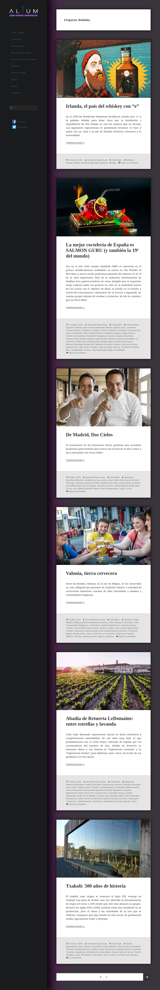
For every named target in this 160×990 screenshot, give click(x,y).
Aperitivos (128, 477)
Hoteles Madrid (121, 485)
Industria (112, 338)
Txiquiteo (70, 955)
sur (103, 633)
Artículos (16, 39)
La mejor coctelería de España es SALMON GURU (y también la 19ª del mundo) (102, 250)
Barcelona (70, 480)
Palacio (96, 488)
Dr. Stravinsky (79, 336)
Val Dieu (78, 636)
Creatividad (77, 333)
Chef (121, 480)
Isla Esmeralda (87, 162)
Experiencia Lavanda (122, 790)
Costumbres (95, 625)
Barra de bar (89, 327)
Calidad (94, 949)
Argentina (70, 327)
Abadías (128, 619)
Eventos (127, 949)
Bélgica (77, 622)
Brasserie (103, 622)
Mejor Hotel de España (129, 795)
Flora (92, 793)
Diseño (69, 336)
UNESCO (70, 636)
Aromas (105, 946)
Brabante (94, 622)
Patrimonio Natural (101, 798)
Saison (89, 633)
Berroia (121, 946)
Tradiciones (120, 633)
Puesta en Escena (129, 344)
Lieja (117, 628)
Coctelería (85, 330)
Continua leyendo (74, 142)
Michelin (88, 488)
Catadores (131, 327)
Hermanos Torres (105, 485)
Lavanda (100, 795)
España (120, 336)
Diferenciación (132, 787)
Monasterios (72, 798)
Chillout (81, 787)
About (14, 86)
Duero (69, 790)
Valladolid (108, 801)
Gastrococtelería (87, 338)
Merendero (106, 952)
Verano (93, 636)
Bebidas (130, 160)
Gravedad (112, 793)
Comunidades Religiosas (77, 625)
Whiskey (112, 162)
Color (136, 622)
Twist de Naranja (99, 350)
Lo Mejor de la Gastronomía (86, 341)
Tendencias (71, 801)
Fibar (76, 338)
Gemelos (136, 483)
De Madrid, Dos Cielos (89, 434)
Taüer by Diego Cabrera (109, 347)
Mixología (78, 344)
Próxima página (147, 977)
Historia (103, 628)
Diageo (117, 333)
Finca (86, 793)
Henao (96, 628)
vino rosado (109, 955)
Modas (87, 344)
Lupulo (123, 628)
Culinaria (79, 483)
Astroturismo (108, 784)
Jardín (131, 485)
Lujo (75, 488)
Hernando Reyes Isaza (97, 160)
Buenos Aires (120, 327)
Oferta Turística (85, 798)
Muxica (115, 952)
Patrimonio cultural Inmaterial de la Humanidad (95, 631)
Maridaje (114, 795)
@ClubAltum (20, 127)
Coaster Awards (73, 330)
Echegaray (101, 336)
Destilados (108, 333)
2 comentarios (75, 957)
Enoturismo (77, 790)
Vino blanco (98, 955)
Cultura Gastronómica (92, 333)
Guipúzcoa (80, 952)
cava (98, 480)
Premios (117, 344)
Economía (111, 336)
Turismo (87, 350)
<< (12, 26)
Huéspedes (71, 795)
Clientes (95, 787)
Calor (111, 622)
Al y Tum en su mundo (24, 59)
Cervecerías (127, 622)
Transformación (84, 801)
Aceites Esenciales (93, 784)
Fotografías (17, 46)
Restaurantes (112, 488)
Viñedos (127, 801)
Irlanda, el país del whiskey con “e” (102, 106)
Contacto (16, 93)
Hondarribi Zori (93, 952)
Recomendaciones (21, 52)
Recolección (116, 798)
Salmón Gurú (72, 347)
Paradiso (108, 344)
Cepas (74, 787)
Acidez (136, 619)
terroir (130, 952)
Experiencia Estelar (104, 790)
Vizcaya (134, 955)
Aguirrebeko (71, 946)
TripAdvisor (97, 801)
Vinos (134, 801)
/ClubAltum (19, 122)
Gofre (89, 628)
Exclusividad (89, 790)
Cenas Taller (113, 480)
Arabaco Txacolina (92, 946)
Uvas (77, 955)
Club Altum (17, 32)
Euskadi (120, 949)
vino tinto (120, 955)
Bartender (100, 327)
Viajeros (101, 636)
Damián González (92, 483)
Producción (122, 631)
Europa (69, 162)
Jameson (104, 162)
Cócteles (95, 330)
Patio (103, 488)
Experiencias (71, 793)
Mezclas (69, 344)
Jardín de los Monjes (86, 795)
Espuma (125, 625)
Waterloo (110, 636)
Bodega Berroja (82, 949)
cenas (104, 480)
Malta (129, 628)
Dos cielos (113, 483)
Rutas (14, 79)
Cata (68, 787)
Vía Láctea (118, 801)
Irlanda (76, 162)
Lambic (111, 628)
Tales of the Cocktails (88, 347)
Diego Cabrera (128, 333)
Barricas (119, 784)
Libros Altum (18, 72)
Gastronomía (101, 338)
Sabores (123, 952)
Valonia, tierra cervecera (91, 573)
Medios (15, 66)
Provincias (132, 631)
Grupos (121, 793)
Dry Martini (91, 336)
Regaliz (69, 633)
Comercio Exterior (108, 330)
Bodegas (136, 784)
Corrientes (121, 330)
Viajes (110, 350)
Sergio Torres (125, 488)
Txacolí (137, 952)
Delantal (104, 483)
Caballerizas (89, 480)
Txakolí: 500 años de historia (96, 886)
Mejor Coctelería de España (120, 341)
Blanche (85, 622)
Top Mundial (76, 350)
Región (76, 633)
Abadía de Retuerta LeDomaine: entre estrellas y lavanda (99, 721)
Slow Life (97, 633)
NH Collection (97, 344)
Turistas (130, 633)
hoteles (129, 793)
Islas (97, 162)
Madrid (103, 341)
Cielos (88, 787)
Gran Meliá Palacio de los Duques (81, 485)
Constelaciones (107, 787)
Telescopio (133, 798)
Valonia (86, 636)
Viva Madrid (119, 350)
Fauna (80, 793)
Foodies (69, 628)
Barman (79, 327)
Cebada (117, 622)
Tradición (110, 633)
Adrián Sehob (132, 324)
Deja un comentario (129, 162)
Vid (82, 955)
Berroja (129, 946)
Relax (125, 798)
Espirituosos (114, 625)
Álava (80, 946)
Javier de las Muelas (126, 338)
